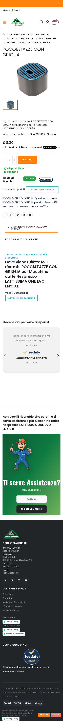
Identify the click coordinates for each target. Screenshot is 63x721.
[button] (41, 23)
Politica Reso (9, 617)
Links (5, 10)
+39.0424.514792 (11, 566)
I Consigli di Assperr (12, 606)
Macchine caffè (47, 38)
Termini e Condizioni (15, 634)
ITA (15, 10)
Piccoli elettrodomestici (20, 38)
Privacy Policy (12, 719)
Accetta (44, 715)
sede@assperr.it (10, 573)
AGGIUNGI (27, 159)
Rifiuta (55, 715)
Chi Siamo (8, 594)
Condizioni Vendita (12, 625)
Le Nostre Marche (11, 610)
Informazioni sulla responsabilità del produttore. (26, 256)
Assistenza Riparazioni (14, 602)
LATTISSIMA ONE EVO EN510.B (36, 42)
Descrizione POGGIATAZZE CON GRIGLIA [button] (29, 227)
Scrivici (31, 499)
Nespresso (12, 42)
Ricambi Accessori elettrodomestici (29, 34)
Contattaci (8, 598)
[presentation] (5, 356)
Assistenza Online (32, 509)
